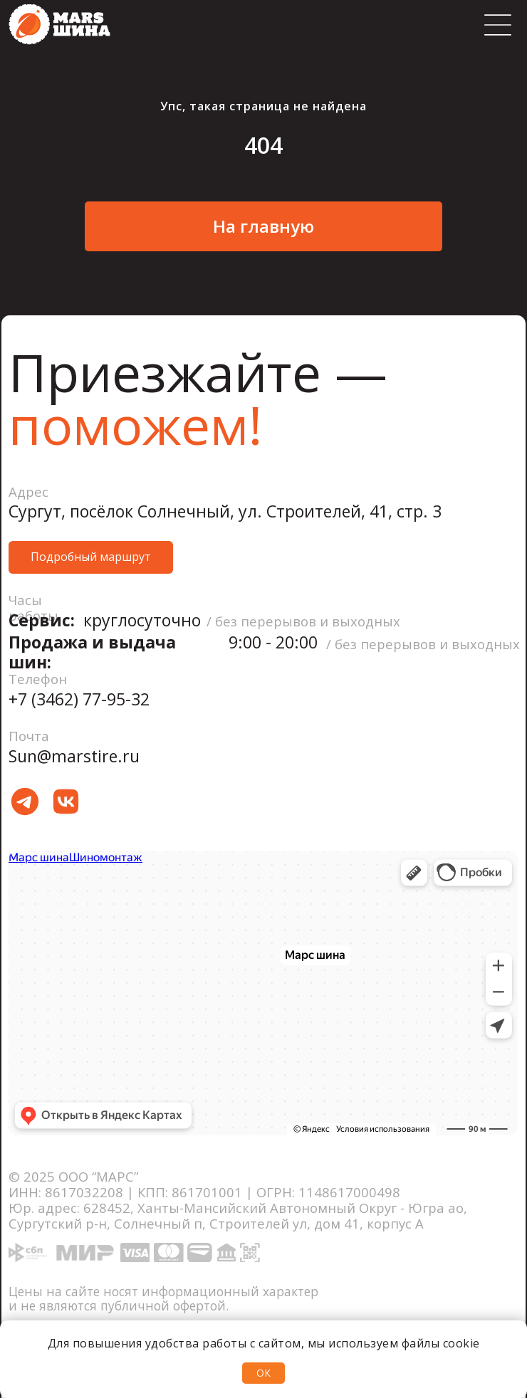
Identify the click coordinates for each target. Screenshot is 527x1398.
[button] (91, 557)
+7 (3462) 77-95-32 (79, 699)
